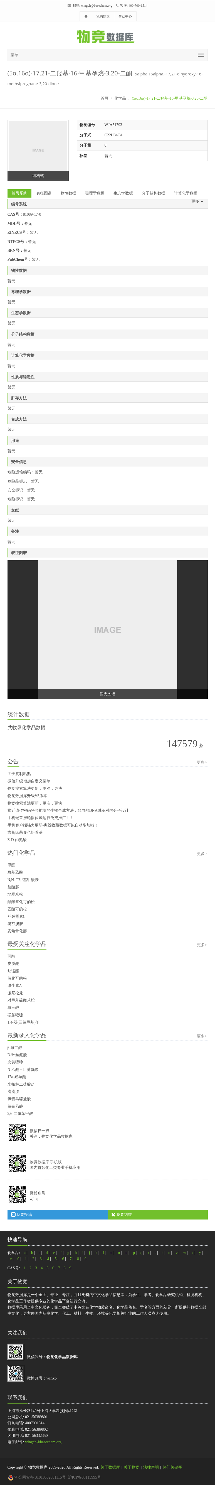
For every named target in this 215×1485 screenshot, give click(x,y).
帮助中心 (125, 16)
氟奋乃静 (15, 1106)
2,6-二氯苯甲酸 (20, 1114)
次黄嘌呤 (15, 1062)
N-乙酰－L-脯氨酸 (23, 1070)
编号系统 (19, 193)
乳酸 (11, 956)
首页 (104, 98)
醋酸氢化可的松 (21, 902)
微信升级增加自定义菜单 (29, 781)
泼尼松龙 (15, 993)
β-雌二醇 (15, 1048)
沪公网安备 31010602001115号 (37, 1477)
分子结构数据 (153, 193)
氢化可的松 (17, 978)
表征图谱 (44, 193)
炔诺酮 (13, 971)
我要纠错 (121, 1215)
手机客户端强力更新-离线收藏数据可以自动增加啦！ (53, 825)
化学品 (120, 98)
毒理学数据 (95, 193)
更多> (202, 762)
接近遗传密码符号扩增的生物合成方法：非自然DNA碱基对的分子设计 (68, 810)
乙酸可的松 (17, 909)
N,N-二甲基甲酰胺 (23, 880)
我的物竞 (103, 16)
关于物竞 (131, 1467)
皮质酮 (13, 964)
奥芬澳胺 (15, 924)
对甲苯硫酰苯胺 (21, 1000)
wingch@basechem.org (96, 6)
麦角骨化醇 (17, 931)
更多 (197, 201)
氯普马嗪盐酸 (19, 1099)
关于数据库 (110, 1467)
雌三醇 (13, 1007)
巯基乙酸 (15, 872)
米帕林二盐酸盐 (21, 1084)
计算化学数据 (185, 193)
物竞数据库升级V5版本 (27, 796)
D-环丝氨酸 (17, 1055)
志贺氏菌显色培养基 (25, 832)
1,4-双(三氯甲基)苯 (24, 1022)
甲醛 (11, 865)
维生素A (15, 986)
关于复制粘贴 (19, 774)
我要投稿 (21, 1215)
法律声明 (151, 1467)
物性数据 (68, 193)
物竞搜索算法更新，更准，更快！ (37, 788)
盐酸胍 (13, 887)
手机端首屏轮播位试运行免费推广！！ (41, 818)
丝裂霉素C (17, 916)
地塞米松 (15, 894)
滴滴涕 (13, 1092)
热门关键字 (172, 1467)
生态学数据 (123, 193)
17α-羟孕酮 (17, 1077)
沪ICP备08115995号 (84, 1477)
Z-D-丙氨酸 (17, 840)
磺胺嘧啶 (15, 1015)
